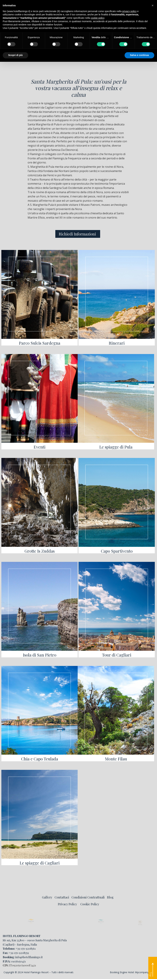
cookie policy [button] (97, 18)
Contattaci (62, 897)
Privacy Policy (67, 904)
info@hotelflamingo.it (29, 957)
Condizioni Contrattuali (88, 897)
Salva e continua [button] (139, 55)
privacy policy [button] (129, 11)
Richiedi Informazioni (78, 233)
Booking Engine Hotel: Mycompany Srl (131, 972)
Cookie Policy (89, 904)
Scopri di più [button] (15, 55)
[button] (152, 5)
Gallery (47, 897)
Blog (110, 897)
